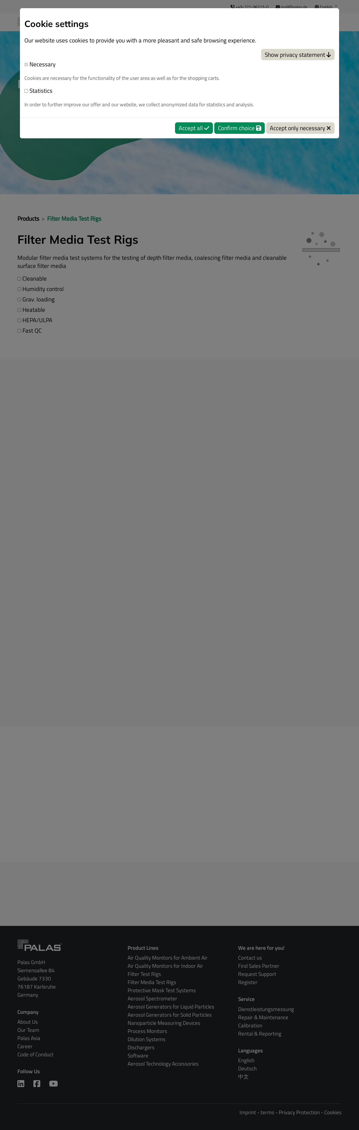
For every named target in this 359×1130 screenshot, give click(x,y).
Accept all (194, 127)
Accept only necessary (300, 127)
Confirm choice (239, 127)
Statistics (38, 91)
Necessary (40, 64)
